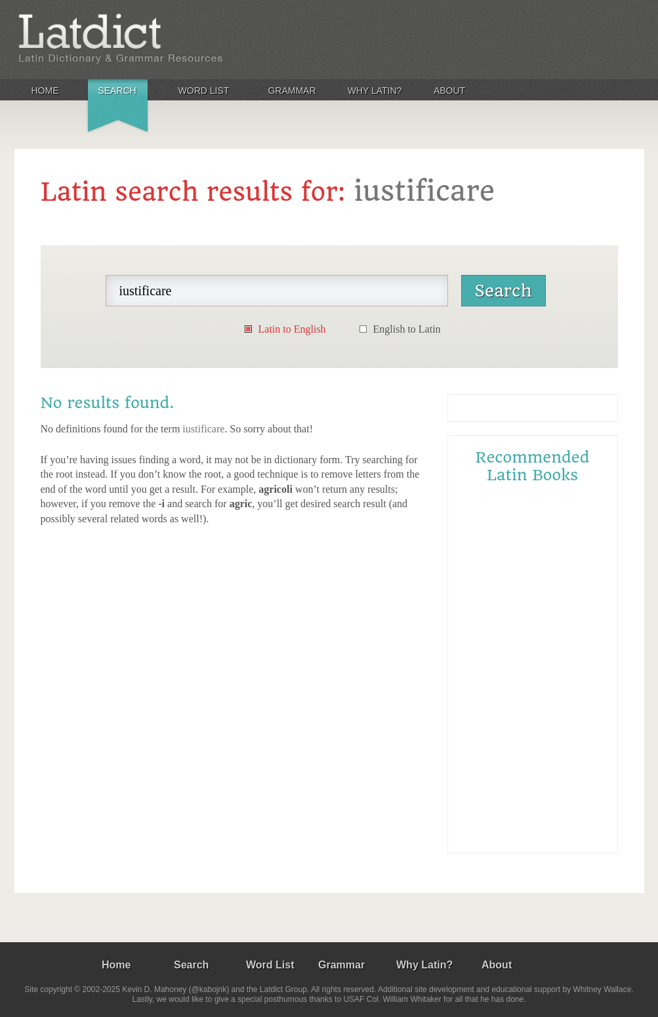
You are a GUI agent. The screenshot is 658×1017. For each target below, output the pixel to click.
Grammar (292, 90)
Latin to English (292, 329)
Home (45, 90)
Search (117, 90)
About (449, 90)
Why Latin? (375, 90)
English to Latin (407, 329)
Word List (204, 90)
